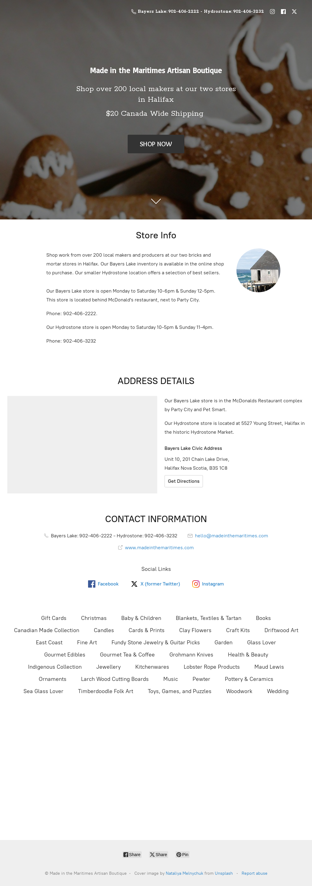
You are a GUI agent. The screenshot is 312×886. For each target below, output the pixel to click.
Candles (104, 630)
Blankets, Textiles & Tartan (208, 618)
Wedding (278, 691)
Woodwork (239, 691)
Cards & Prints (147, 630)
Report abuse (255, 873)
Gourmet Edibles (64, 654)
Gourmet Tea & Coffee (127, 654)
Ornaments (52, 679)
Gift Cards (53, 618)
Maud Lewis (269, 667)
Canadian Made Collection (46, 630)
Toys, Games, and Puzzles (179, 691)
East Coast (49, 642)
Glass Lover (261, 642)
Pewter (201, 679)
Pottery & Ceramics (249, 679)
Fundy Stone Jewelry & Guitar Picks (156, 642)
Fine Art (87, 642)
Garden (223, 642)
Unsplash (224, 873)
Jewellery (108, 667)
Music (170, 679)
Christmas (94, 618)
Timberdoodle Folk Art (105, 691)
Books (263, 618)
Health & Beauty (248, 654)
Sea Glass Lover (43, 691)
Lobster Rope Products (212, 667)
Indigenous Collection (55, 667)
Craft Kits (238, 630)
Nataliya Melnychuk (184, 873)
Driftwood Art (281, 630)
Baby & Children (141, 618)
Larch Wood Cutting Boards (115, 679)
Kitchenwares (152, 667)
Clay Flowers (195, 630)
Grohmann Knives (191, 654)
